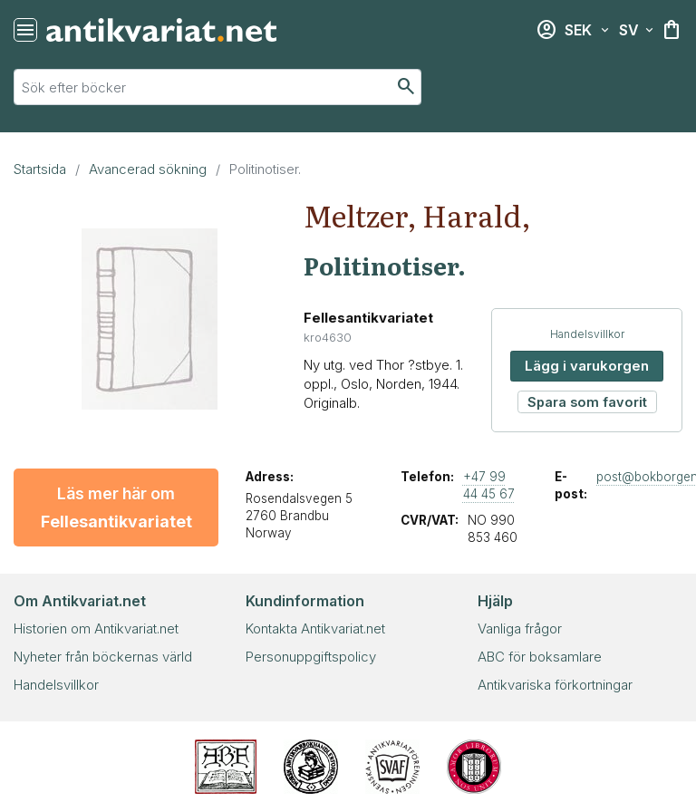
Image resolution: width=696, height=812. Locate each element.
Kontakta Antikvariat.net (315, 628)
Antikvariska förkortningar (555, 684)
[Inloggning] (546, 30)
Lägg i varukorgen (587, 365)
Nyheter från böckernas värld (103, 656)
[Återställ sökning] (25, 30)
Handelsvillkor (587, 334)
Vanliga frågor (520, 628)
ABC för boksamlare (540, 656)
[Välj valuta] (587, 30)
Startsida (40, 169)
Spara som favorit (587, 402)
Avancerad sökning (148, 169)
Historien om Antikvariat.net (96, 628)
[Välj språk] (636, 30)
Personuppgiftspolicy (311, 656)
